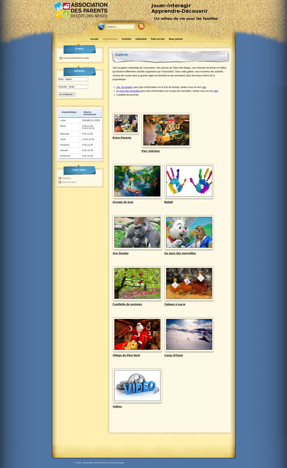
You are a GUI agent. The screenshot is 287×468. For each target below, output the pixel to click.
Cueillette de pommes (127, 304)
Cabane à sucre (174, 304)
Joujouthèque (110, 39)
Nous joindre (176, 39)
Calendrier (141, 39)
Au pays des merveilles (180, 253)
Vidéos (117, 406)
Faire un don (158, 39)
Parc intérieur (150, 151)
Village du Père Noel (126, 355)
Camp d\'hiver (173, 355)
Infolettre (66, 178)
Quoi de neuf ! (69, 182)
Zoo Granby (120, 253)
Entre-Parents (121, 137)
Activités (126, 39)
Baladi (168, 202)
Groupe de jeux (122, 202)
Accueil (94, 39)
